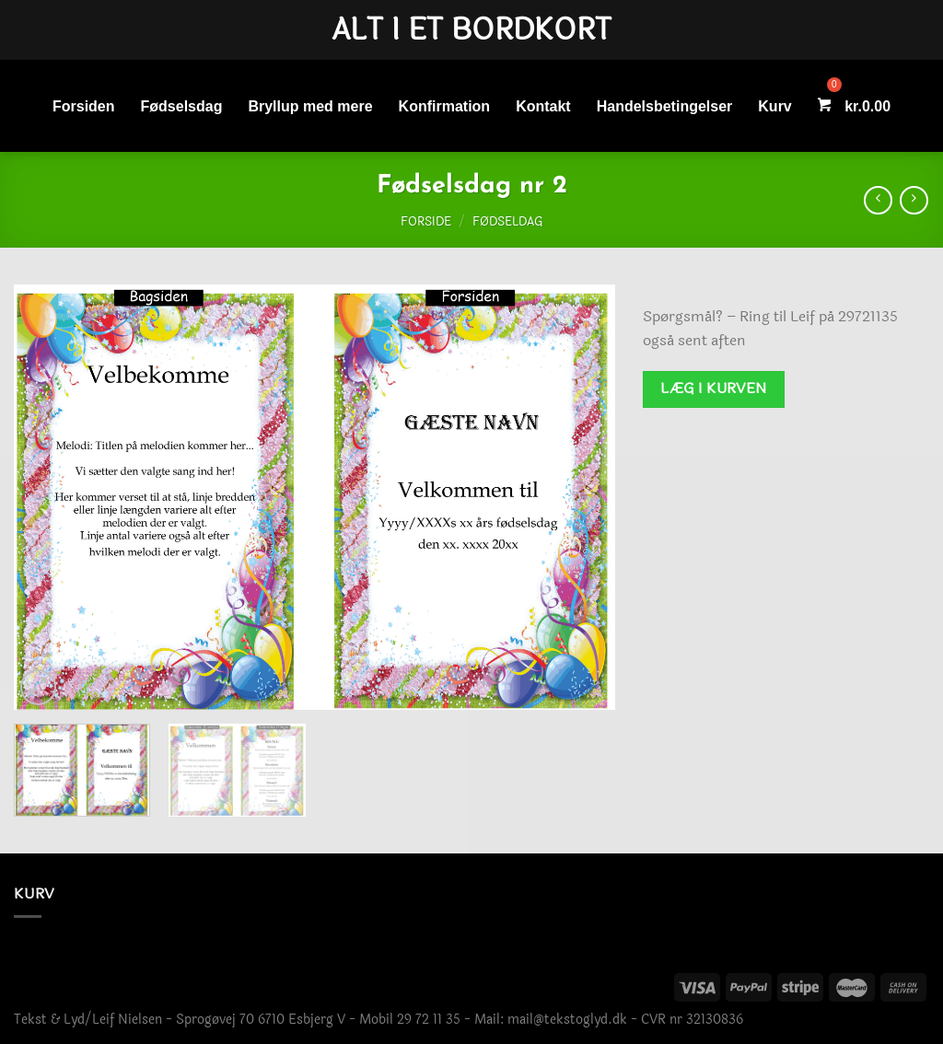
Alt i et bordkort (471, 30)
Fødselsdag (182, 106)
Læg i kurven (713, 388)
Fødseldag (507, 222)
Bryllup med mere (310, 106)
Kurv (774, 106)
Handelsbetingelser (665, 106)
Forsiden (83, 106)
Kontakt (543, 106)
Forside (426, 222)
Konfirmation (445, 106)
